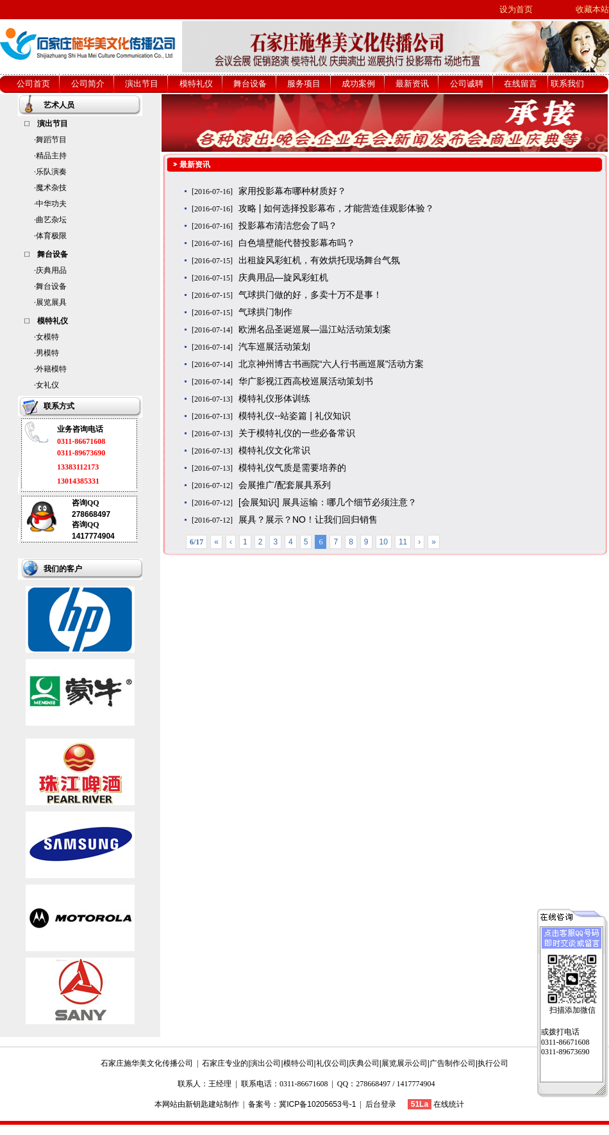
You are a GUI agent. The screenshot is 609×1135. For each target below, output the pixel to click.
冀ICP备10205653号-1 (317, 1104)
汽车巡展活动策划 (274, 346)
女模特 (47, 336)
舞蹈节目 (51, 139)
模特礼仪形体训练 (274, 398)
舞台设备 (51, 286)
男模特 (47, 352)
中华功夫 (51, 203)
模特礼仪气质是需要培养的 (292, 467)
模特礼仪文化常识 (274, 450)
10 (384, 541)
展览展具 (51, 302)
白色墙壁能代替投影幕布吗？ (296, 243)
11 (403, 541)
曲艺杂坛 (51, 219)
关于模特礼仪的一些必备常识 (296, 433)
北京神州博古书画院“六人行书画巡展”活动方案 (331, 364)
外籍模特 (51, 368)
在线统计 (448, 1104)
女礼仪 (47, 384)
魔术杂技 (51, 187)
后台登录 (380, 1104)
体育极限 (51, 235)
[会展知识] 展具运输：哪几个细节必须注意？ (327, 502)
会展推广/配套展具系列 (284, 485)
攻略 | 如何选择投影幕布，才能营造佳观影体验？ (336, 208)
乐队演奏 (51, 171)
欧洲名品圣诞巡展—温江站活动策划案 (314, 329)
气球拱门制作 (265, 312)
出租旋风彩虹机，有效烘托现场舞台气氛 (319, 260)
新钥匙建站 (204, 1104)
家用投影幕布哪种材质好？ (292, 191)
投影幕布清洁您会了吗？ (287, 225)
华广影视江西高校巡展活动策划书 (305, 381)
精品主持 (51, 155)
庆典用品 (51, 270)
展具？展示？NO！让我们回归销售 (308, 519)
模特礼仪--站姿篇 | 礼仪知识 (294, 416)
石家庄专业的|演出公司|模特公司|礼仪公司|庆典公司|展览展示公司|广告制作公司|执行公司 (355, 1063)
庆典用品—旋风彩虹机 (283, 277)
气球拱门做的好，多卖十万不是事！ (310, 295)
